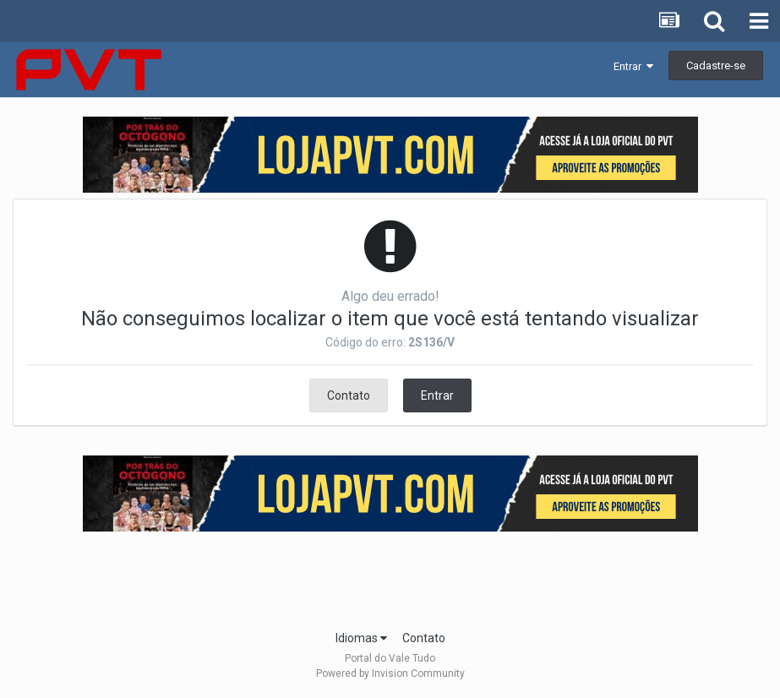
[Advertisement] (390, 575)
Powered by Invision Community (390, 673)
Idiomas (361, 638)
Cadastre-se (715, 65)
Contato (348, 395)
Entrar (633, 66)
